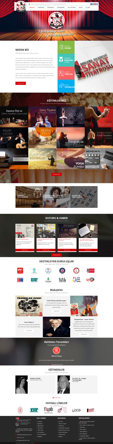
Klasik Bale (82, 427)
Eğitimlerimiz (41, 425)
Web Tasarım (36, 443)
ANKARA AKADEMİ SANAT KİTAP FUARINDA (45, 240)
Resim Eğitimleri (83, 433)
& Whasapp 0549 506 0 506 (60, 4)
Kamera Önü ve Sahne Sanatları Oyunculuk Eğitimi (87, 422)
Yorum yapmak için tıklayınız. (56, 345)
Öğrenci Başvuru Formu (64, 430)
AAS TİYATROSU (72, 7)
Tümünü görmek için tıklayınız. (56, 406)
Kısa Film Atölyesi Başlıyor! (22, 239)
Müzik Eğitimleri (83, 431)
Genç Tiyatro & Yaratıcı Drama (87, 425)
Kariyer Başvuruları (63, 432)
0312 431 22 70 (49, 4)
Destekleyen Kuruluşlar (64, 428)
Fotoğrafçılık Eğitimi (84, 436)
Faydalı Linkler (62, 434)
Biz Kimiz (61, 421)
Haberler (61, 436)
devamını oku (25, 250)
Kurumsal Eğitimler (42, 434)
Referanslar (61, 425)
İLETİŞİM (88, 7)
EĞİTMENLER (50, 7)
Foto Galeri (40, 428)
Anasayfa (40, 421)
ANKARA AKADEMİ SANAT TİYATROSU (64, 240)
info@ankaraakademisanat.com (37, 4)
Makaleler (40, 436)
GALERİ (80, 7)
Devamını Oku (29, 330)
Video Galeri (40, 430)
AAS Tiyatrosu (41, 432)
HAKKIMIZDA (41, 7)
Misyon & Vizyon (62, 423)
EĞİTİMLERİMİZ (60, 7)
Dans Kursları (83, 429)
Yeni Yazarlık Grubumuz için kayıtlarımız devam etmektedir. (86, 240)
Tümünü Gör (20, 83)
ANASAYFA (32, 7)
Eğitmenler (40, 423)
